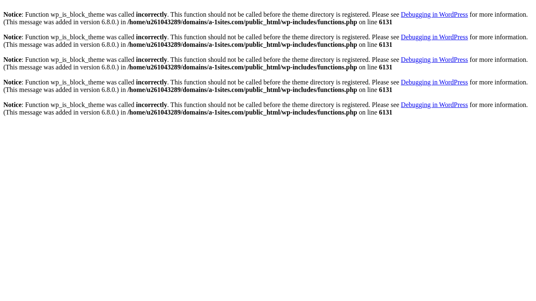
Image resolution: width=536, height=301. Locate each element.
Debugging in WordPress (434, 14)
